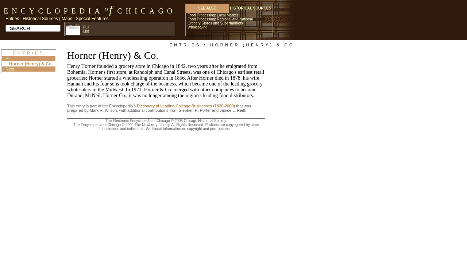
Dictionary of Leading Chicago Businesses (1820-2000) (186, 106)
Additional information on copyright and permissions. (188, 129)
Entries (12, 18)
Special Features (92, 18)
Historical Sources (40, 18)
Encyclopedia (53, 11)
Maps (67, 18)
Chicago (146, 11)
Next (10, 69)
